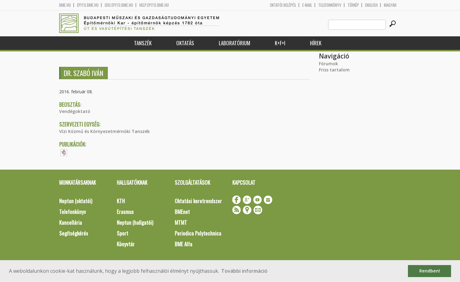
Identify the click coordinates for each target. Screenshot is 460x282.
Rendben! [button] (429, 271)
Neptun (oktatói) (75, 201)
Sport (122, 233)
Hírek (315, 43)
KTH (121, 201)
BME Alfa (183, 244)
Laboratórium (234, 43)
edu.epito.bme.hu (119, 5)
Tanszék (143, 43)
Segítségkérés (73, 233)
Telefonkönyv (329, 5)
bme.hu (65, 5)
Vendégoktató (74, 111)
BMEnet (182, 212)
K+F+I (280, 43)
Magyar (390, 5)
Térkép (353, 5)
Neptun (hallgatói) (135, 222)
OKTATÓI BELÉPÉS (283, 5)
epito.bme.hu (88, 5)
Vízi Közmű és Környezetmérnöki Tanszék (104, 131)
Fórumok (328, 63)
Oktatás (185, 43)
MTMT (181, 222)
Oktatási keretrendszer (198, 201)
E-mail (307, 5)
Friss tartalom (334, 70)
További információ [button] (244, 271)
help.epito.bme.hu (154, 5)
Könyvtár (126, 244)
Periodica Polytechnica (198, 233)
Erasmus (125, 212)
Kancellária (70, 222)
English (371, 5)
